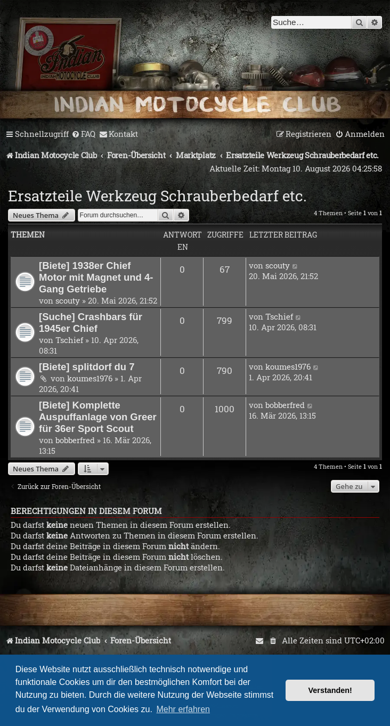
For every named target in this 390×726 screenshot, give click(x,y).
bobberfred (75, 440)
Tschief (69, 340)
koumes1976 (89, 378)
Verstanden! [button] (330, 690)
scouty (67, 300)
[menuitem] (83, 134)
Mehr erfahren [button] (183, 709)
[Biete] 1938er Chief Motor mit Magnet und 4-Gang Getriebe (96, 277)
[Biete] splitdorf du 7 (87, 366)
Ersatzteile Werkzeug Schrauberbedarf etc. (157, 196)
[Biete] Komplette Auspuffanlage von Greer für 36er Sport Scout (98, 416)
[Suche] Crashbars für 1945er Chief (90, 322)
